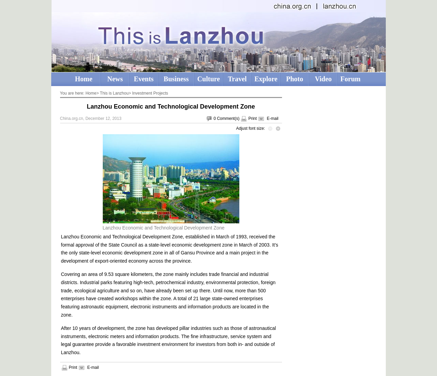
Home (83, 79)
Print (252, 118)
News (115, 79)
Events (144, 79)
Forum (350, 79)
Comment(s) (228, 118)
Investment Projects (150, 93)
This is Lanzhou (114, 93)
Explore (265, 79)
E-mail (272, 118)
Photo (294, 79)
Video (323, 79)
